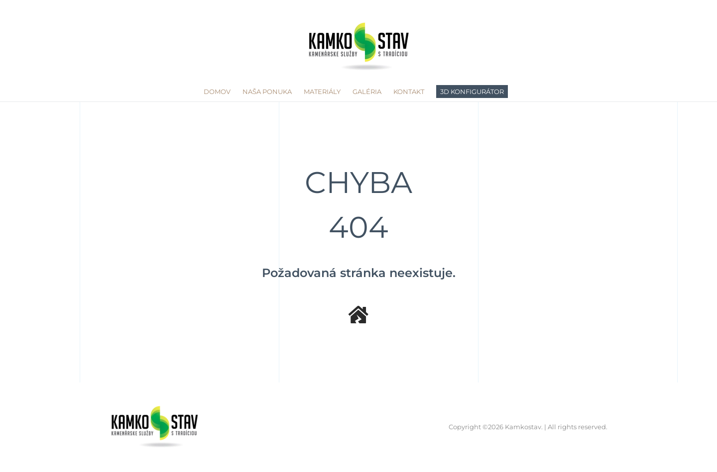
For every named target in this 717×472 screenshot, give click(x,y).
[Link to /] (358, 314)
